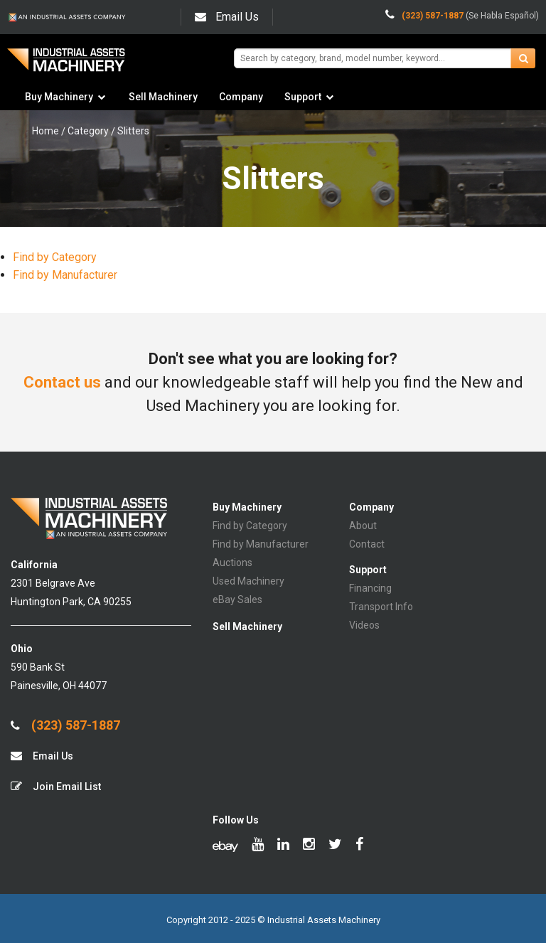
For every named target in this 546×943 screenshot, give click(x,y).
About (363, 525)
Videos (364, 625)
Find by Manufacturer (65, 275)
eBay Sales (237, 599)
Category (88, 131)
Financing (370, 588)
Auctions (232, 562)
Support (302, 96)
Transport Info (381, 606)
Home (45, 131)
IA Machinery (66, 65)
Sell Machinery (163, 96)
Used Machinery (248, 581)
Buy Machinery (59, 96)
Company (241, 96)
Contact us (62, 382)
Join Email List (56, 786)
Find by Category (55, 257)
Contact (367, 544)
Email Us (227, 16)
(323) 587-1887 (65, 725)
